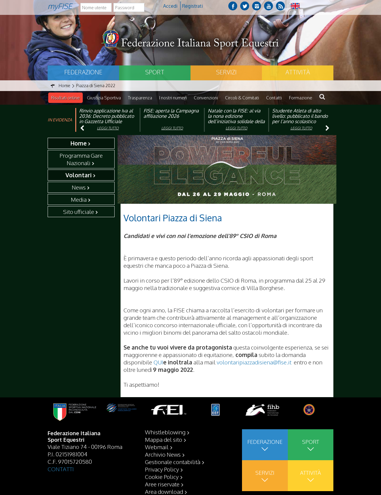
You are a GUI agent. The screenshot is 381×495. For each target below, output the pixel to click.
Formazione (300, 98)
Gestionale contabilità (172, 461)
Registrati (192, 6)
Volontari (78, 174)
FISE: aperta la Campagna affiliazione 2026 (171, 113)
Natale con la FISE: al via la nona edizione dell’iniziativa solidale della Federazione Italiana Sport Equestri (236, 121)
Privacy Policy (162, 468)
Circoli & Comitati (242, 98)
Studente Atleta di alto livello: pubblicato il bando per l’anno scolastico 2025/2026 (300, 119)
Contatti (274, 98)
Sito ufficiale (78, 211)
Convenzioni (206, 98)
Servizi (226, 72)
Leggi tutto (108, 128)
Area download (164, 491)
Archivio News (163, 454)
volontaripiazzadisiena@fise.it (254, 362)
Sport (154, 72)
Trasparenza (140, 98)
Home (79, 143)
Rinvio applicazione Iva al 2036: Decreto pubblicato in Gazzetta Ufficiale (106, 116)
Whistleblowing (165, 431)
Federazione (83, 72)
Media (79, 199)
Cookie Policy (162, 476)
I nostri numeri (173, 98)
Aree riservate (162, 483)
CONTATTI (61, 468)
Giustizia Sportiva (104, 98)
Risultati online (65, 98)
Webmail (156, 446)
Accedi (170, 6)
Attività (297, 72)
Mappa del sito (163, 439)
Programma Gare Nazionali (81, 159)
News (79, 187)
